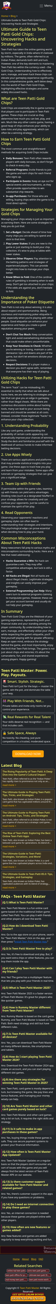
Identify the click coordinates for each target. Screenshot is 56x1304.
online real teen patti (16, 1270)
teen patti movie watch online (40, 1279)
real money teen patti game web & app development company (16, 1279)
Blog (13, 16)
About (25, 1259)
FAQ (41, 1259)
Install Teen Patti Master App (30, 941)
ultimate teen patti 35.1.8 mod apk (40, 1275)
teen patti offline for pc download (16, 1275)
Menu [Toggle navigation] (45, 6)
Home (4, 16)
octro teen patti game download (38, 1270)
